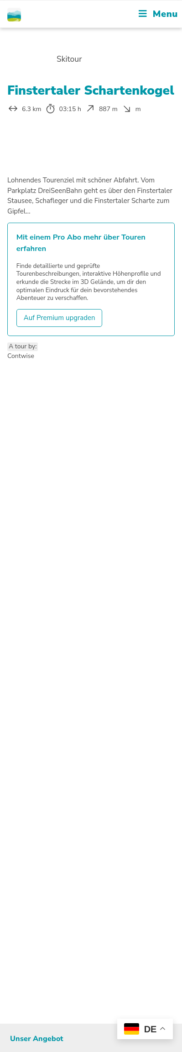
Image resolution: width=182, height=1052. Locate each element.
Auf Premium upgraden (59, 317)
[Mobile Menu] (158, 14)
